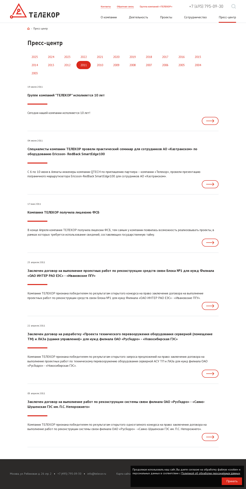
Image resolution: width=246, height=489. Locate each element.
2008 (132, 65)
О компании (109, 17)
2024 (51, 57)
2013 (51, 65)
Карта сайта (123, 473)
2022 (83, 57)
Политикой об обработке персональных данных (210, 473)
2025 (34, 57)
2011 (83, 65)
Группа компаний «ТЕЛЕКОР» (156, 6)
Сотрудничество (195, 17)
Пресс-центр (227, 17)
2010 (100, 65)
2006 (165, 65)
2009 (116, 65)
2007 (149, 65)
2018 (149, 57)
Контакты (106, 6)
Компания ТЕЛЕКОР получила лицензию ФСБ (63, 212)
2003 (34, 73)
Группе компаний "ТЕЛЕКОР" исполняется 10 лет (66, 95)
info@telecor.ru (96, 473)
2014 (34, 65)
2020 (116, 57)
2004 (198, 65)
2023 (67, 57)
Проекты (166, 17)
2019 (132, 57)
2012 (67, 65)
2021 (100, 57)
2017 (165, 57)
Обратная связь (125, 6)
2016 (181, 57)
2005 (181, 65)
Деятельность (138, 17)
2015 (198, 57)
